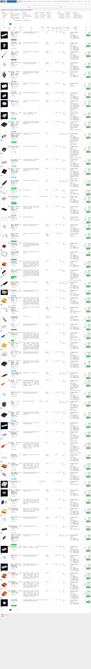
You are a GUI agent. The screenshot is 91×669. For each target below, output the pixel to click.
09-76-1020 (13, 189)
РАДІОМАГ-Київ (77, 15)
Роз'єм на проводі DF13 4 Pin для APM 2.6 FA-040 (14, 252)
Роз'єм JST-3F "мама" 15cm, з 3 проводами (14, 52)
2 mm (42, 17)
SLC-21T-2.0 (13, 216)
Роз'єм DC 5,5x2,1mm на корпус (14, 402)
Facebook (73, 1)
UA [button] (86, 4)
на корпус (61, 13)
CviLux (20, 62)
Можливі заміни (13, 39)
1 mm (42, 13)
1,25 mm (42, 15)
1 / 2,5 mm (68, 17)
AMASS (4, 13)
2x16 (36, 17)
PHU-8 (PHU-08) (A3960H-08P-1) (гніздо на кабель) (14, 565)
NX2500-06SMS (13, 546)
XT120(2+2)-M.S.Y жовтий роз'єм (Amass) (14, 298)
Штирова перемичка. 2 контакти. (14, 16)
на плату (61, 15)
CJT (3, 17)
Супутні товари (13, 48)
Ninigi (20, 112)
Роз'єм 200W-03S (14, 599)
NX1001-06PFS (13, 290)
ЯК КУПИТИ (35, 1)
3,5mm (67, 15)
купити (88, 35)
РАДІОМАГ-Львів (77, 16)
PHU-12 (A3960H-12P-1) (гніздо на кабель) (14, 33)
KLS (20, 71)
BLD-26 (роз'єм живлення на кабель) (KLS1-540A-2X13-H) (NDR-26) (14, 73)
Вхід (88, 1)
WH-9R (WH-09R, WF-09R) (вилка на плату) (14, 225)
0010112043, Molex (14, 481)
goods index (7, 615)
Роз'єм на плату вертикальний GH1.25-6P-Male (14, 432)
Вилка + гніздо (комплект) (27, 17)
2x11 (36, 16)
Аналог (12, 340)
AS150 (49, 16)
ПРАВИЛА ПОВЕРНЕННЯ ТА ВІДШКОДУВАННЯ (61, 1)
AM (48, 13)
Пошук (61, 6)
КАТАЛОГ (20, 1)
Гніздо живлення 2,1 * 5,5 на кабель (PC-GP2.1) (14, 181)
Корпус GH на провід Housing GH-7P (14, 84)
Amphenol (4, 15)
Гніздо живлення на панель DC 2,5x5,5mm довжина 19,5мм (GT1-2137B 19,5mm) (14, 536)
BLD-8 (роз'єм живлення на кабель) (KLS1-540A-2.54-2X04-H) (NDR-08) (14, 123)
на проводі (61, 16)
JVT (19, 196)
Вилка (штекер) (26, 15)
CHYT (4, 16)
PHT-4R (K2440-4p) (14, 196)
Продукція (3, 9)
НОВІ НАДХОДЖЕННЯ (27, 1)
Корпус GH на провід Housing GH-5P (14, 101)
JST (19, 216)
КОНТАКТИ (79, 1)
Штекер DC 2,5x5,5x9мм (15, 13)
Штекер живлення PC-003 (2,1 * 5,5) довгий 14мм (14, 283)
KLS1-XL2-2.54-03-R (14, 146)
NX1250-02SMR (14, 42)
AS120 (49, 15)
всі (76, 28)
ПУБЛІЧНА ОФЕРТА (47, 1)
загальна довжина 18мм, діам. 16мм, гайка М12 (15, 18)
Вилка (24, 13)
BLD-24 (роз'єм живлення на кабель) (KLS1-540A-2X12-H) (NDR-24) (14, 363)
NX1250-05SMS (13, 92)
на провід (61, 17)
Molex (20, 189)
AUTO (49, 17)
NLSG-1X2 (13, 112)
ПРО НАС (41, 1)
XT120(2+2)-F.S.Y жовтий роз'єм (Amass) (14, 343)
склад (75, 13)
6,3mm (67, 16)
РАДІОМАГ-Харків (77, 17)
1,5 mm (42, 16)
